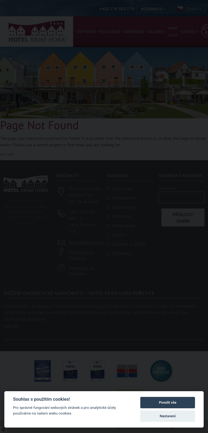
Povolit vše (167, 402)
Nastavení (168, 416)
